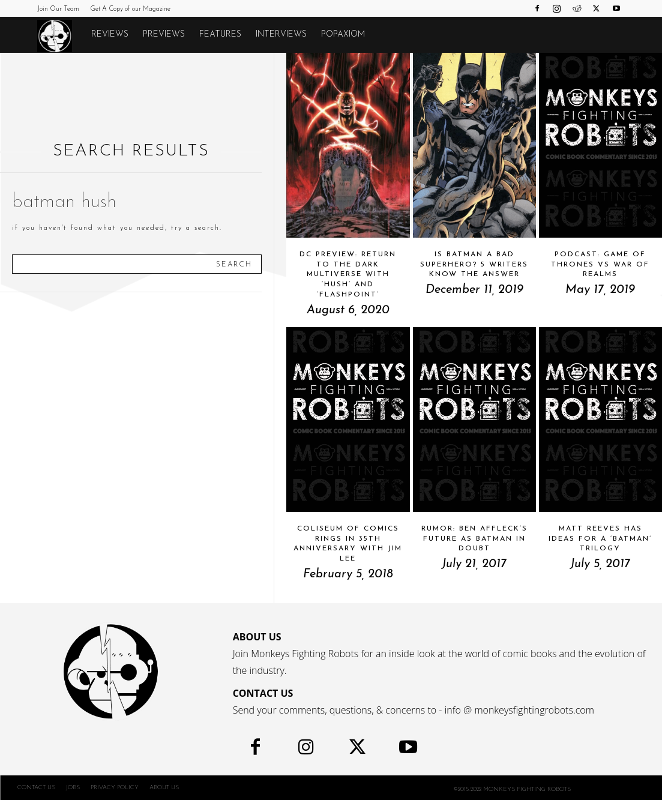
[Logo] (60, 35)
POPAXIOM (343, 34)
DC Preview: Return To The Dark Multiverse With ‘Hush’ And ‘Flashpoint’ (347, 274)
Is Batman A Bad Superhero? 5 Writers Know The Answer (474, 264)
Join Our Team (58, 9)
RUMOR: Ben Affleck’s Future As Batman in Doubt (474, 539)
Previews (164, 34)
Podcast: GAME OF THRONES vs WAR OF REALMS (600, 264)
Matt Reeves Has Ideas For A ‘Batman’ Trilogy (600, 539)
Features (220, 34)
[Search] (234, 264)
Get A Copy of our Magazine (130, 9)
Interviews (281, 34)
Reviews (109, 34)
